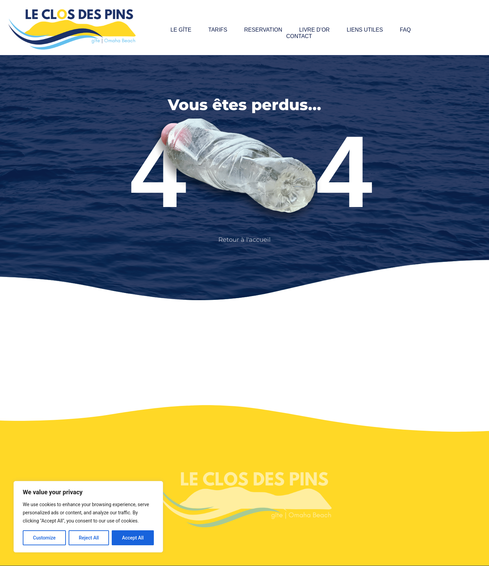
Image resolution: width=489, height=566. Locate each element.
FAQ (405, 30)
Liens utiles (365, 30)
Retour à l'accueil (244, 239)
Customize (44, 538)
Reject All (89, 538)
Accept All (133, 538)
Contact (299, 36)
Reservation (263, 30)
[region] (88, 516)
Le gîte (180, 30)
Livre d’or (314, 30)
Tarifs (217, 30)
